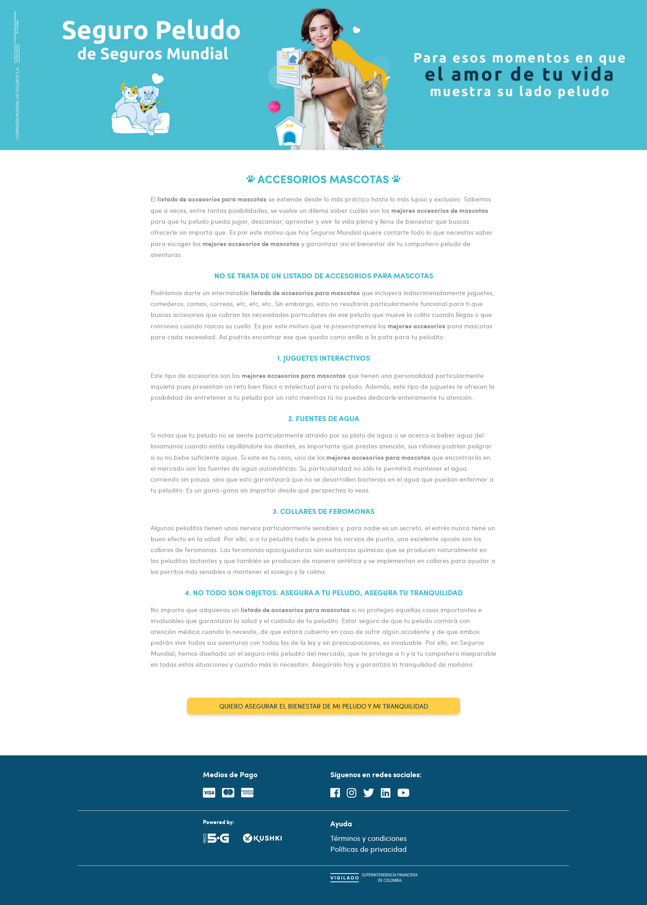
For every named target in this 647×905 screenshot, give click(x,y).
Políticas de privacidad (368, 849)
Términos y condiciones (368, 838)
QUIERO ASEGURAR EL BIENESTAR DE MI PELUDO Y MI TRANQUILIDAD (323, 706)
